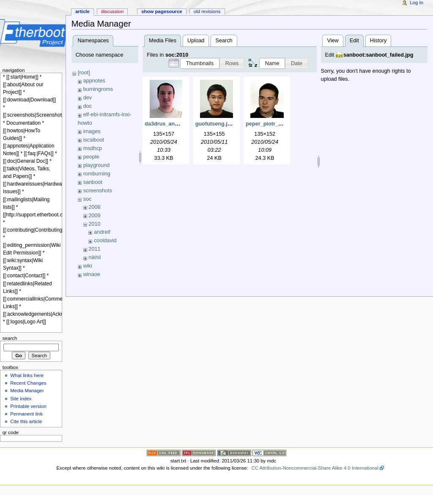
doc (87, 106)
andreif (102, 232)
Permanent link (26, 413)
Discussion (112, 11)
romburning (96, 174)
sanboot (92, 182)
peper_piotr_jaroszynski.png (282, 124)
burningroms (98, 89)
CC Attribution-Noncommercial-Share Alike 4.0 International (314, 467)
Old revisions (207, 11)
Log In (416, 2)
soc (87, 199)
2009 (94, 216)
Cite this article (26, 421)
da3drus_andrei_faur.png (177, 124)
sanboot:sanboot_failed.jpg (378, 55)
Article (82, 11)
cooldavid (105, 240)
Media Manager (27, 390)
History (378, 41)
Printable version (28, 406)
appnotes (94, 81)
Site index (20, 398)
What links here (27, 375)
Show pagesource (161, 11)
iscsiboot (93, 140)
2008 (94, 207)
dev (87, 98)
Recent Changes (28, 383)
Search (223, 41)
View (332, 41)
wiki (87, 266)
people (91, 157)
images (92, 131)
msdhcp (92, 148)
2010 (94, 224)
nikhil (94, 257)
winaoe (91, 274)
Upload (195, 41)
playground (96, 165)
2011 (94, 249)
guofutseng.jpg (214, 124)
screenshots (97, 191)
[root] (84, 73)
